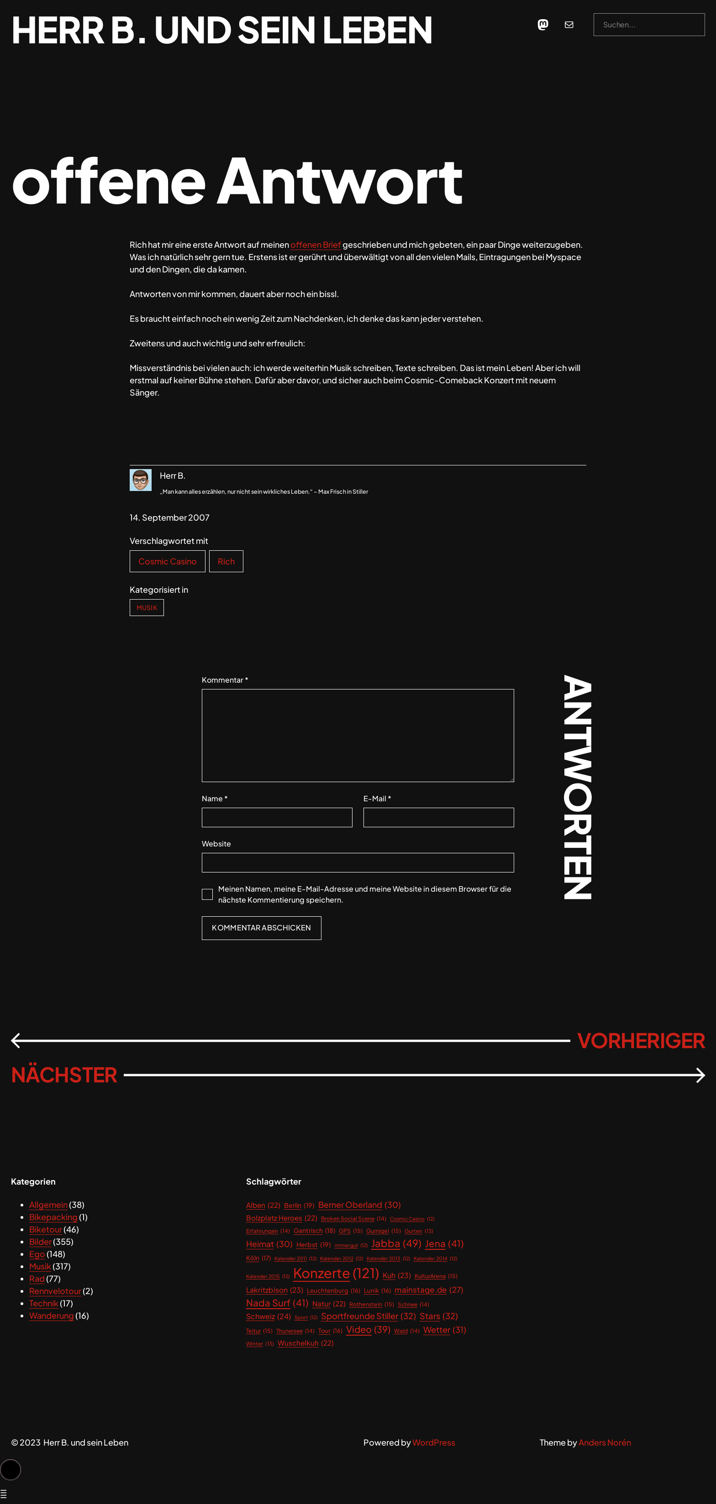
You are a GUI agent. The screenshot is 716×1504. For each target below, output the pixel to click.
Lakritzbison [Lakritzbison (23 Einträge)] (274, 1290)
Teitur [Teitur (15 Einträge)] (259, 1330)
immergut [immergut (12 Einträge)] (351, 1245)
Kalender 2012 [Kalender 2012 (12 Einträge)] (341, 1258)
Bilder (40, 1241)
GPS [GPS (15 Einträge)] (351, 1231)
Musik (147, 607)
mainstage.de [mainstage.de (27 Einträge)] (429, 1290)
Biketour (45, 1229)
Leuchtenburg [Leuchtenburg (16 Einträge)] (333, 1290)
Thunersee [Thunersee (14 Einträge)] (295, 1331)
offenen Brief (315, 244)
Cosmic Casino (167, 561)
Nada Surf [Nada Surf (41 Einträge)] (277, 1303)
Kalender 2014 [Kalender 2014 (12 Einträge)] (435, 1258)
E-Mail (377, 798)
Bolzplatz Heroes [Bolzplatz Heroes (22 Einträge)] (281, 1217)
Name (215, 798)
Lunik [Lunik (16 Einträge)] (377, 1290)
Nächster (64, 1074)
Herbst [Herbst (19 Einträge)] (313, 1244)
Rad (37, 1278)
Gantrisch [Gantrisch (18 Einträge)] (314, 1231)
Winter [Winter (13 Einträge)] (260, 1343)
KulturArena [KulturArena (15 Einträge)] (436, 1276)
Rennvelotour (55, 1290)
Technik (43, 1303)
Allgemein (48, 1204)
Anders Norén (605, 1442)
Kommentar (225, 679)
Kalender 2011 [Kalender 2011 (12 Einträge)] (295, 1258)
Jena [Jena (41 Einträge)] (444, 1244)
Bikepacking (53, 1217)
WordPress (433, 1442)
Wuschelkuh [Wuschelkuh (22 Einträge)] (306, 1342)
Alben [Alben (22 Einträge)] (263, 1205)
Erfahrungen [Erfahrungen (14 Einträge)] (268, 1231)
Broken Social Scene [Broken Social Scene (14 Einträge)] (353, 1219)
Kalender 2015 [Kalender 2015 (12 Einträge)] (268, 1276)
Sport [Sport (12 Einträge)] (306, 1317)
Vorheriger (641, 1040)
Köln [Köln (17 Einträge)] (258, 1258)
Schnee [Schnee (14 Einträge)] (413, 1304)
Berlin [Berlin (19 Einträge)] (299, 1205)
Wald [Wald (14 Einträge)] (407, 1331)
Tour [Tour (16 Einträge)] (330, 1330)
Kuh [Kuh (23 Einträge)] (397, 1275)
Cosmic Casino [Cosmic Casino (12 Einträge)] (412, 1218)
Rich (226, 561)
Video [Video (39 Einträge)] (368, 1329)
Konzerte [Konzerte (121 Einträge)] (336, 1273)
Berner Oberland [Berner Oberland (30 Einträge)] (359, 1205)
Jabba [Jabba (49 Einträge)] (396, 1243)
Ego (37, 1253)
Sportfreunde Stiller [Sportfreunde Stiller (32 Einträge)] (368, 1316)
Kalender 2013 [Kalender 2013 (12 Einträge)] (388, 1258)
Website (216, 843)
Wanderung (51, 1315)
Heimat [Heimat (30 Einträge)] (269, 1244)
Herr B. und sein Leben (222, 29)
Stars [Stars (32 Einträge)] (439, 1316)
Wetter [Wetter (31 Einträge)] (444, 1329)
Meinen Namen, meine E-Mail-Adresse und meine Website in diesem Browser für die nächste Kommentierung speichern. (364, 894)
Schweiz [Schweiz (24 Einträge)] (268, 1316)
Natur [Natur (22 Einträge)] (329, 1303)
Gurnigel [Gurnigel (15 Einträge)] (383, 1231)
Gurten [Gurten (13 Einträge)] (419, 1231)
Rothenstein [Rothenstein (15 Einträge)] (371, 1304)
